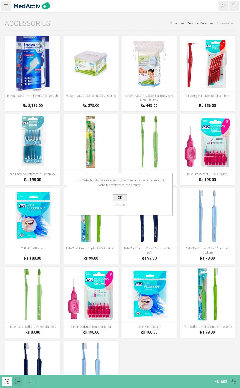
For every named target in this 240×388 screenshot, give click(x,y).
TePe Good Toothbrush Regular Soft (33, 326)
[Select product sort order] (31, 381)
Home (173, 23)
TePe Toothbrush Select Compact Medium (207, 250)
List (17, 381)
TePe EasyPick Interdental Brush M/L (32, 174)
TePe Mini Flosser (32, 248)
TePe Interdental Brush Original (207, 174)
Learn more (120, 205)
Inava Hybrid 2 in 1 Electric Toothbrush (32, 96)
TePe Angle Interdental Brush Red (207, 96)
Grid (7, 381)
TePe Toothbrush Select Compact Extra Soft (149, 250)
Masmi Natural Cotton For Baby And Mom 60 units (149, 98)
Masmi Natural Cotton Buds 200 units (91, 96)
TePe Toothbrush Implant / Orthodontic (91, 248)
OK (120, 198)
